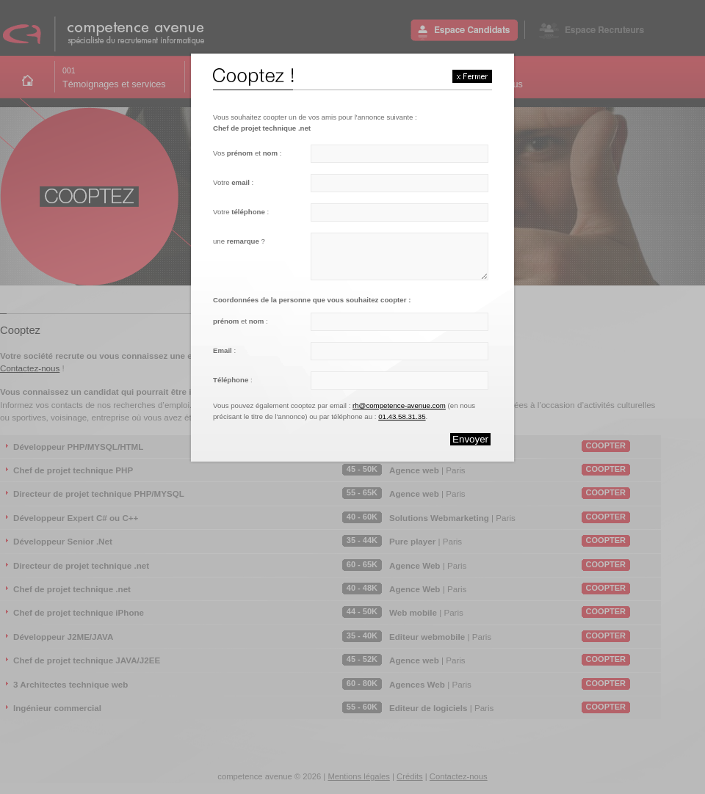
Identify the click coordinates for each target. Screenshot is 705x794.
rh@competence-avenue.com (399, 405)
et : (240, 321)
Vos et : (247, 153)
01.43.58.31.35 (401, 416)
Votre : (233, 182)
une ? (239, 241)
